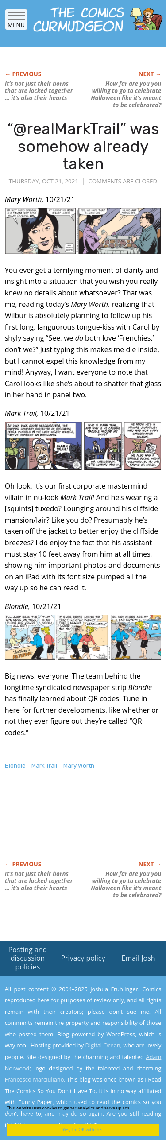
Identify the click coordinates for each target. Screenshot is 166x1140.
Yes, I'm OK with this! (83, 1129)
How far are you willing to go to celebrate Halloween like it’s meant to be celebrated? (126, 94)
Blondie (15, 765)
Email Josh (138, 958)
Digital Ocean (102, 1045)
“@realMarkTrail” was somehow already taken (83, 146)
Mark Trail (44, 765)
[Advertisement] (76, 824)
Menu (16, 22)
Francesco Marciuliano (34, 1079)
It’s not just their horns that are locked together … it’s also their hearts (39, 91)
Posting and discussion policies (27, 958)
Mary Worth (78, 765)
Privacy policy (83, 958)
